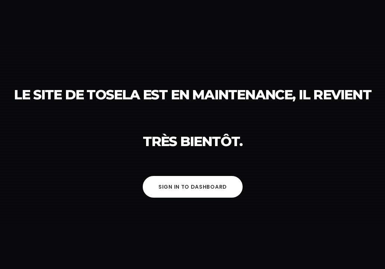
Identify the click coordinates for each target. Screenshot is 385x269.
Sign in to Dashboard (192, 187)
